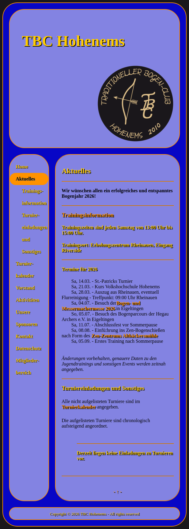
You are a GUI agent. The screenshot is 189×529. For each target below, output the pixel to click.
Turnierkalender (79, 406)
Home (22, 166)
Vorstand (25, 287)
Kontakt (24, 336)
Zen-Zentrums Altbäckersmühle (124, 335)
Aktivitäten (27, 300)
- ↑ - (117, 491)
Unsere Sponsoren (26, 318)
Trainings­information (32, 197)
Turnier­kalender (25, 269)
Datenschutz (28, 348)
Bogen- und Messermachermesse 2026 (102, 305)
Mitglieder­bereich (27, 366)
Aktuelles (25, 178)
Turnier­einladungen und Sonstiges (32, 233)
